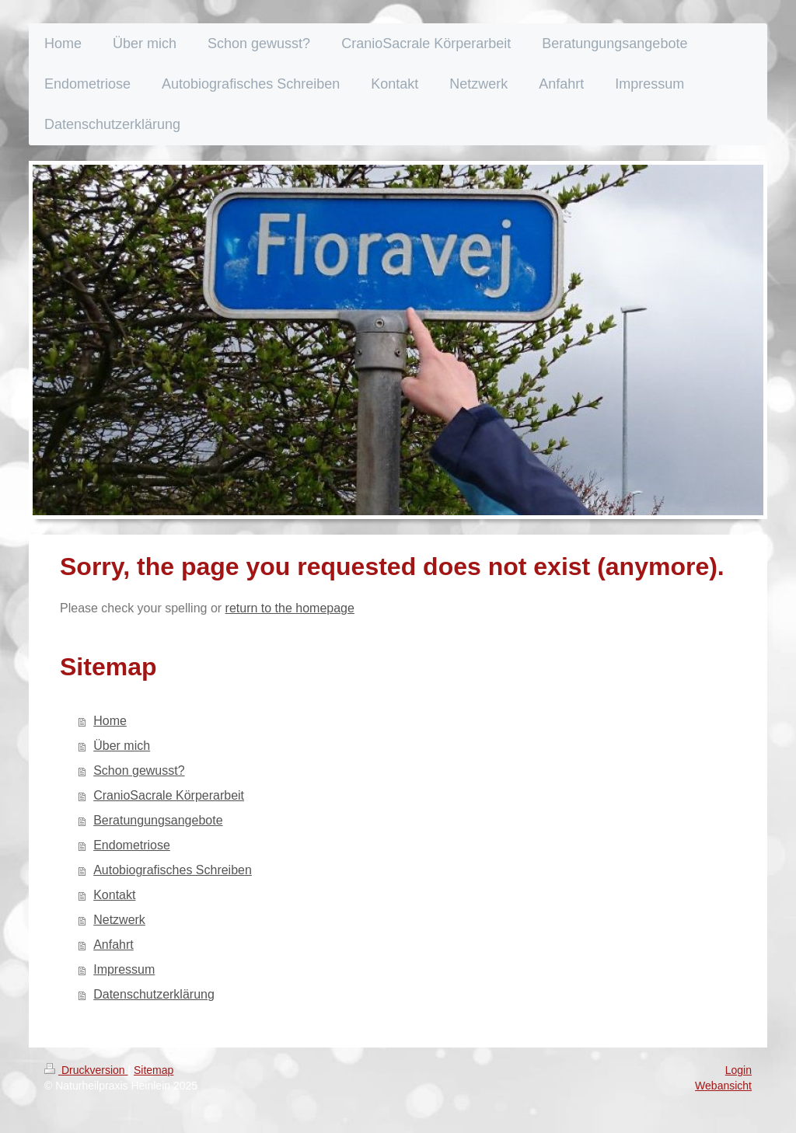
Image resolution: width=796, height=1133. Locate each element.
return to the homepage (289, 608)
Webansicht (723, 1085)
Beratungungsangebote (157, 820)
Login (738, 1070)
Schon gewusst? (138, 770)
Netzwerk (119, 919)
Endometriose (131, 845)
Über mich (121, 745)
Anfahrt (113, 944)
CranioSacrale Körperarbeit (168, 795)
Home (110, 720)
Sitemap (153, 1070)
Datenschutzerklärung (154, 994)
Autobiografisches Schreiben (172, 870)
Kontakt (114, 894)
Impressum (124, 969)
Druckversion (85, 1070)
